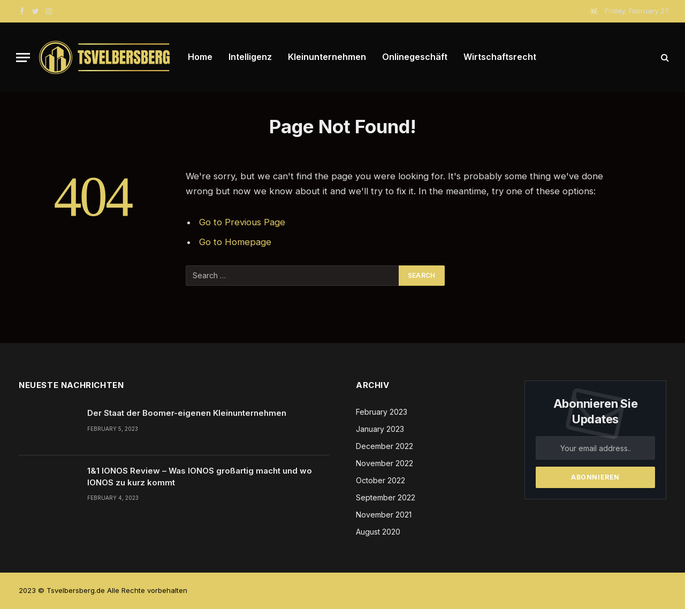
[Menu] (23, 57)
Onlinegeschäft (414, 56)
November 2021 (384, 514)
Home (200, 56)
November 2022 (384, 463)
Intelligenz (250, 56)
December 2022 (384, 446)
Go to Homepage (235, 242)
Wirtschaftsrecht (499, 56)
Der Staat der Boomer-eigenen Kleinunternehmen (186, 413)
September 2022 (385, 497)
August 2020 (378, 531)
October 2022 (380, 480)
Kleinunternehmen (327, 56)
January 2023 (380, 428)
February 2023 (381, 411)
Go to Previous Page (242, 222)
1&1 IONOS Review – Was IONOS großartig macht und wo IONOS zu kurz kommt (199, 476)
